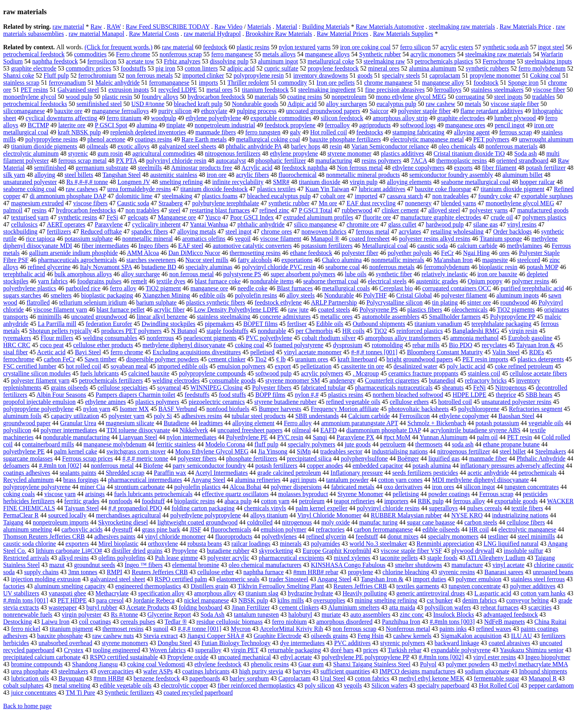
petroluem (393, 444)
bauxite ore (68, 111)
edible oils (212, 295)
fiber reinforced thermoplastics (256, 685)
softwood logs (418, 125)
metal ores (219, 89)
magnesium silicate (130, 423)
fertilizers (59, 231)
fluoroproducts (233, 536)
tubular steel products (259, 416)
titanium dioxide (319, 182)
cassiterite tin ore (362, 366)
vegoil (242, 238)
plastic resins (253, 47)
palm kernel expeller (322, 508)
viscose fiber (549, 89)
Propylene (184, 550)
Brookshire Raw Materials (278, 33)
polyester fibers (197, 458)
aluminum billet (523, 174)
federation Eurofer (109, 323)
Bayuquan (71, 678)
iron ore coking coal (365, 47)
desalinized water (415, 366)
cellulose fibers (525, 522)
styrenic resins (457, 572)
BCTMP (38, 125)
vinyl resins (521, 224)
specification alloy (161, 593)
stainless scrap (21, 82)
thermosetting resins (255, 252)
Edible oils (329, 323)
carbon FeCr (59, 359)
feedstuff (367, 536)
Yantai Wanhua (209, 224)
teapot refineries (354, 501)
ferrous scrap (515, 132)
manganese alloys (327, 54)
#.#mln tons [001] (25, 600)
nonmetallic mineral (147, 238)
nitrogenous (297, 522)
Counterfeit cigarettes (392, 380)
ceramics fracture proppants (423, 373)
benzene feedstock (157, 678)
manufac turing (378, 522)
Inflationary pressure (356, 472)
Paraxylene (109, 224)
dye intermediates (302, 643)
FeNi (479, 387)
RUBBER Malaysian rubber (406, 515)
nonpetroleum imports (61, 522)
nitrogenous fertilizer (463, 451)
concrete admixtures (285, 316)
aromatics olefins (204, 238)
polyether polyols (410, 252)
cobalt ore (332, 196)
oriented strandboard (522, 160)
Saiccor (378, 111)
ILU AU (521, 635)
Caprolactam (294, 678)
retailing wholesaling (457, 231)
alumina (147, 125)
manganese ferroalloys (120, 111)
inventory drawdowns (320, 75)
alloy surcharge (140, 274)
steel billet (513, 451)
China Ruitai (550, 621)
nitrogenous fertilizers (232, 153)
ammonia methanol (474, 338)
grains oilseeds (69, 387)
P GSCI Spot (111, 125)
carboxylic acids (81, 529)
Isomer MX (134, 408)
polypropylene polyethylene (38, 408)
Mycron (241, 628)
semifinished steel (99, 103)
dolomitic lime (133, 196)
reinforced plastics (420, 330)
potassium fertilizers (327, 245)
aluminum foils (22, 416)
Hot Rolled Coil (499, 685)
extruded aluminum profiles (318, 217)
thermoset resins (122, 628)
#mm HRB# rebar (315, 572)
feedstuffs (197, 394)
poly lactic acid (466, 366)
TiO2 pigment (163, 288)
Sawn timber (101, 359)
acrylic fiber (169, 309)
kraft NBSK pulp (79, 132)
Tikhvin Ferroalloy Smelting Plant (280, 586)
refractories (330, 529)
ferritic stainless (176, 444)
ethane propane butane (511, 444)
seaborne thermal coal (330, 281)
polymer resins (530, 281)
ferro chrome (126, 352)
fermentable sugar (496, 678)
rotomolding (387, 345)
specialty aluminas (209, 267)
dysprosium (347, 345)
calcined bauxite (148, 373)
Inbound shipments (543, 671)
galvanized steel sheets (188, 146)
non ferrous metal (191, 274)
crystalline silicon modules (37, 373)
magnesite (495, 260)
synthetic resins (77, 217)
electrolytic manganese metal (427, 139)
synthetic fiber (394, 274)
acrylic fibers (252, 174)
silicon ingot (479, 487)
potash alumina (431, 465)
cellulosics (24, 224)
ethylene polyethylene (213, 118)
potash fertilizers (276, 465)
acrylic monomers (433, 54)
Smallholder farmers (455, 316)
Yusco (213, 217)
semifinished (50, 167)
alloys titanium (269, 515)
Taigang (13, 522)
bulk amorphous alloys (83, 274)
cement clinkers (299, 607)
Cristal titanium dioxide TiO (469, 153)
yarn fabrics (53, 281)
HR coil (479, 529)
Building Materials (325, 26)
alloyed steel (444, 210)
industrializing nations (520, 515)
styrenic (78, 153)
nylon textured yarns (305, 47)
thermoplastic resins (461, 160)
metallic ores (336, 316)
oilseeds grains (329, 635)
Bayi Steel (88, 352)
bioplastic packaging (107, 295)
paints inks (453, 628)
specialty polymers (311, 444)
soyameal (169, 387)
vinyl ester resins (494, 657)
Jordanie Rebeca (153, 600)
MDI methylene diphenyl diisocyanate (480, 479)
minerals (291, 543)
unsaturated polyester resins (516, 401)
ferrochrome (18, 359)
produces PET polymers (131, 330)
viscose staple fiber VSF (411, 550)
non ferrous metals (149, 75)
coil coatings (95, 621)
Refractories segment (535, 408)
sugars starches (22, 295)
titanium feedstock (265, 89)
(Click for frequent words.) (118, 47)
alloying (45, 174)
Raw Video (228, 26)
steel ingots (508, 96)
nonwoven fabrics (323, 231)
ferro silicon (415, 47)
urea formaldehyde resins (139, 189)
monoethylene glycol (29, 96)
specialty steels (401, 75)
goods (365, 75)
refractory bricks (485, 380)
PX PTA (126, 160)
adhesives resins (201, 416)
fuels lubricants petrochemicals (153, 494)
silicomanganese (24, 111)
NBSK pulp (253, 600)
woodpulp (163, 118)
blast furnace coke (218, 281)
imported (366, 196)
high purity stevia (261, 671)
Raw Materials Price (525, 26)
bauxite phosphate (60, 635)
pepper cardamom (551, 685)
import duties (429, 579)
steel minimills (536, 536)
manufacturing (333, 160)
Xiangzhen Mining (166, 295)
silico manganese (315, 224)
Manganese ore (177, 217)
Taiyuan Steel (82, 508)
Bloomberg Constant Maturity (445, 352)
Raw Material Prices (342, 33)
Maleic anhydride (117, 82)
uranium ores (311, 359)
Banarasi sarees (503, 572)
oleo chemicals (457, 146)
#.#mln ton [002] (60, 465)
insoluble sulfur (523, 550)
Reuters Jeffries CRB (360, 586)
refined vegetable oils (353, 401)
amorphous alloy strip (400, 118)
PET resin (519, 437)
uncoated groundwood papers (323, 111)
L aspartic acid (492, 593)
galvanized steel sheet (117, 579)
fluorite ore (377, 217)
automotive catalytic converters (252, 245)
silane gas (485, 224)
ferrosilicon (102, 61)
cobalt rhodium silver (329, 338)
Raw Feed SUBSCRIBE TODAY (168, 26)
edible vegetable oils (126, 685)
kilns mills (290, 600)
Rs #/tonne (124, 614)
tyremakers (17, 338)
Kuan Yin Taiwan (327, 189)
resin (336, 146)
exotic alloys (133, 146)
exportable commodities (280, 118)
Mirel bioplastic (118, 543)
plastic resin (117, 96)
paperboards (204, 678)
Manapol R (543, 678)
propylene (360, 572)
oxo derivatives (403, 487)
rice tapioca (40, 238)
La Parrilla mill (57, 323)
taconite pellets (398, 557)
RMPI (114, 572)
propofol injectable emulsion (39, 401)
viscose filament (280, 238)
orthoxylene (163, 543)
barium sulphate (156, 302)
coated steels (334, 309)
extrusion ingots (128, 89)
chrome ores (276, 231)
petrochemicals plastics (443, 61)
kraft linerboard (357, 359)
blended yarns (458, 203)
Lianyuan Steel (138, 437)
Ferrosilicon (414, 416)
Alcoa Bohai (245, 487)
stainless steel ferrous (538, 579)
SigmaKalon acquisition (471, 635)
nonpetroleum (349, 96)
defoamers (16, 465)
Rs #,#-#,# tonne (87, 182)
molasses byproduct (303, 494)
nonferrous (160, 338)
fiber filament (499, 167)
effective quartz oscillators (235, 494)
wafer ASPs (158, 671)
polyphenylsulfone (364, 458)
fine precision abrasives (395, 89)
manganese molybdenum (115, 444)
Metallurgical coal (385, 245)
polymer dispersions (296, 487)
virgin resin (523, 330)
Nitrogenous (510, 387)
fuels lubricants (99, 373)
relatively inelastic (444, 274)
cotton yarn (275, 501)
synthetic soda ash (506, 47)
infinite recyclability (237, 182)
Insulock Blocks (453, 614)
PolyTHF (375, 295)
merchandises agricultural (128, 515)
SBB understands (317, 416)
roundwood (514, 302)
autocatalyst (231, 160)
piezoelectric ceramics (217, 401)
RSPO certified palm (180, 579)
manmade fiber (488, 458)
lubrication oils (30, 678)
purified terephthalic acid (532, 288)
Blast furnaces (295, 288)
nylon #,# (307, 394)
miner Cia (92, 487)
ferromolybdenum (447, 267)
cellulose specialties (123, 387)
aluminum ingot (278, 61)
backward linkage (456, 643)
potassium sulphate (89, 238)
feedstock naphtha (304, 167)
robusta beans (204, 543)
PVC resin (290, 437)
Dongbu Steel (175, 643)
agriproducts (375, 125)
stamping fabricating (418, 132)
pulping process (256, 111)
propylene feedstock (333, 68)
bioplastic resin (498, 267)
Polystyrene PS (379, 309)
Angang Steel (334, 579)
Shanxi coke (18, 75)
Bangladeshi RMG (475, 330)
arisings (95, 494)
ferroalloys (447, 89)
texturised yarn (30, 217)
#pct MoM (397, 437)
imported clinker (203, 75)
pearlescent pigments (210, 338)
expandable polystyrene (461, 650)
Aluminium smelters (354, 607)
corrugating (470, 96)
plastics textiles (276, 189)
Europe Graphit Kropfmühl (336, 550)
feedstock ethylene (278, 302)
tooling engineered (116, 650)
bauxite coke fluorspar (443, 189)
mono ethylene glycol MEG (411, 96)
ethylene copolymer (464, 416)
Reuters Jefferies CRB (160, 572)
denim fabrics (479, 600)
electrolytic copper (184, 685)
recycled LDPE (177, 89)
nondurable (272, 330)
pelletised (262, 352)
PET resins (34, 89)
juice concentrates (33, 692)
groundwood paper (26, 423)
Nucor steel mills (207, 260)
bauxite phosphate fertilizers (345, 139)
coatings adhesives (26, 472)
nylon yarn (96, 408)
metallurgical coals (346, 288)
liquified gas (444, 458)
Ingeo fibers (153, 245)
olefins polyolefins (122, 557)
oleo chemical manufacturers (264, 565)
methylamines (524, 245)
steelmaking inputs (548, 61)
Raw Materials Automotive (390, 26)
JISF (195, 529)
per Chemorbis (314, 330)
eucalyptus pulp (396, 103)
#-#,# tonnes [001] (374, 352)
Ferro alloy (298, 423)
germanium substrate (102, 167)
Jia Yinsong (273, 451)
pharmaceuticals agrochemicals (77, 260)
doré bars (342, 650)
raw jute (298, 309)
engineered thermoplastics (148, 586)
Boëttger (408, 458)
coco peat (52, 345)
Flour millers (57, 338)
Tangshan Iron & (382, 579)
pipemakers (219, 323)
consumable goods (232, 380)
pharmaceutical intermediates (145, 479)
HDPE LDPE (469, 394)
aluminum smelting (27, 529)
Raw (96, 26)
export (283, 366)
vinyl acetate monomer (313, 352)
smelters (60, 295)
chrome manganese (388, 82)
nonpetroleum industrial (225, 125)
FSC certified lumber (29, 366)
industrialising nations (400, 451)
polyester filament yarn (40, 380)
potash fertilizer (546, 167)
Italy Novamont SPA (106, 267)
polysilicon (17, 430)
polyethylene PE (24, 451)
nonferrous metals (391, 267)
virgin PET (244, 650)
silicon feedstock (342, 118)
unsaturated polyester (30, 182)
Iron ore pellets (336, 82)
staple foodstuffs (228, 330)
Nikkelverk (194, 430)
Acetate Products (147, 607)
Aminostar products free (201, 167)
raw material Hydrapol (212, 33)
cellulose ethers (409, 401)
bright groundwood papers (419, 359)
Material (286, 26)
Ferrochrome (498, 61)
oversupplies (329, 600)
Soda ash (525, 153)
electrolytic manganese (527, 529)
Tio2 (261, 359)
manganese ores (465, 125)
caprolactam (444, 75)
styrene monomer (349, 153)
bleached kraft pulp (198, 103)
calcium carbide (477, 245)
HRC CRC (16, 345)
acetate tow (140, 61)
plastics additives (402, 153)
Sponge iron (523, 82)
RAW (114, 26)
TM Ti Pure (80, 692)
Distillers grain (209, 586)
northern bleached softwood (408, 394)
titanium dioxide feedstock (214, 189)
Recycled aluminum (28, 479)
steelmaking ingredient (327, 89)
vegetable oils (546, 423)
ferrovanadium (67, 82)
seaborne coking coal (29, 189)
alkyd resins (74, 557)
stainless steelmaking (223, 316)
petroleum (312, 501)
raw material (68, 26)
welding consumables (110, 338)
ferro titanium (124, 118)
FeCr (447, 252)
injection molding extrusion (46, 579)
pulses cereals (484, 508)
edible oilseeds (441, 529)
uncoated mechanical (244, 657)
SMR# (281, 182)
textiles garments (417, 586)
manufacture (467, 565)
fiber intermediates (105, 245)
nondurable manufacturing (76, 437)
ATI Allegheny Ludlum (496, 557)
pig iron (165, 68)
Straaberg (171, 203)
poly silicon (319, 685)
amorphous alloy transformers (403, 338)
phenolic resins (270, 664)
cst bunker (440, 600)
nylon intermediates (192, 437)
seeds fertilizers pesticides (425, 472)
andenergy (342, 380)
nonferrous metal (112, 465)
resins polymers (381, 160)
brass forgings (80, 479)
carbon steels (480, 522)
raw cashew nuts (113, 635)
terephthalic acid (24, 274)
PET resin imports (485, 359)
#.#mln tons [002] (441, 657)
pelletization (316, 366)
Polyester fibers (271, 387)
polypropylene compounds (212, 373)
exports (463, 167)
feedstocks (369, 132)
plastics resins (345, 394)
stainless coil (484, 373)
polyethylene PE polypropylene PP (365, 657)
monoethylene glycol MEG (520, 203)
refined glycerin (326, 536)
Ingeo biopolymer (547, 657)
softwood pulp (273, 373)
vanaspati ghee (67, 593)
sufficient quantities (345, 671)
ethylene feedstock (217, 664)
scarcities (540, 607)
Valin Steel (505, 352)
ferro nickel (25, 628)
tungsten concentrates (532, 487)
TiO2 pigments (516, 309)
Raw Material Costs (154, 33)
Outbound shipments (379, 323)
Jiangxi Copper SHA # (215, 635)
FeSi (112, 217)
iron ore (216, 174)
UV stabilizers (21, 593)
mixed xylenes (352, 557)
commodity (292, 82)
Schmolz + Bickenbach (437, 423)
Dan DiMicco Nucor (195, 252)
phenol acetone (106, 139)
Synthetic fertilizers (129, 692)
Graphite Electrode (277, 635)
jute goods (358, 444)
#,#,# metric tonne (145, 458)
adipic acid (241, 68)
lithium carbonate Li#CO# (69, 550)
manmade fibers (215, 132)
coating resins (304, 96)
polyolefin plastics (197, 487)
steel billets (79, 174)
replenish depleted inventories (148, 132)
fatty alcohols (255, 260)
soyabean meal (129, 366)
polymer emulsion (478, 579)
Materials (259, 26)
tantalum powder (347, 479)
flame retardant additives (491, 111)
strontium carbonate (140, 487)
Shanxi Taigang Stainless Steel (371, 664)
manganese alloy (443, 82)
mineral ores (384, 68)
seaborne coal (342, 267)
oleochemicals (469, 309)
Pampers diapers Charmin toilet (135, 394)
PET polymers (491, 139)
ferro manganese (232, 54)
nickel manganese (206, 600)
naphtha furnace (263, 572)
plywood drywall (472, 550)
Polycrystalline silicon (394, 302)
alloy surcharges (346, 103)
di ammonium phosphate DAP (68, 196)
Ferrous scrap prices (87, 458)
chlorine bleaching (405, 572)
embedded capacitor (378, 465)
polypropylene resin (259, 75)
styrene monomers (125, 643)
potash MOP (542, 267)
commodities (90, 54)
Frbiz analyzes (182, 61)
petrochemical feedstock (34, 54)
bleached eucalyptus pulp (279, 196)
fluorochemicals (231, 529)
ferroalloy (337, 125)
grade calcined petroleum (289, 472)
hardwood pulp (445, 224)
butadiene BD (158, 267)
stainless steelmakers (497, 89)
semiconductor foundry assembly (451, 174)
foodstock (486, 82)
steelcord (528, 260)
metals (473, 103)
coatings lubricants (206, 671)
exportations (296, 260)
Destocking (17, 621)
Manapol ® (325, 238)
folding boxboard (201, 607)
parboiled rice (83, 288)
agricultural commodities (163, 153)
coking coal (249, 345)
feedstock (215, 47)
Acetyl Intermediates (221, 472)
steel (174, 210)
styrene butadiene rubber (285, 401)
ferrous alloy (469, 501)
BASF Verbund (177, 408)
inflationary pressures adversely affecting (512, 465)
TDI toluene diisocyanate (138, 430)
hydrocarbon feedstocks (86, 210)
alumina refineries (257, 479)
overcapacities (116, 671)
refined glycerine (49, 267)
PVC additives (352, 643)
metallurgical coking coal (268, 139)
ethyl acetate (296, 657)
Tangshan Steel (121, 174)
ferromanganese (169, 82)
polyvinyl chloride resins (388, 508)
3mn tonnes (82, 572)
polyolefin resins (256, 295)
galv (295, 132)
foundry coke (495, 196)
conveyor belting (527, 600)
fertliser (297, 323)
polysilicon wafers (448, 607)
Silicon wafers (389, 685)
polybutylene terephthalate (225, 203)
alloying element (253, 423)
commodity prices (88, 68)
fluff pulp (266, 444)
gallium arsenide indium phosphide (73, 252)
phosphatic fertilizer (280, 160)
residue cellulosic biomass (230, 621)
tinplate (175, 125)
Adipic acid (302, 103)
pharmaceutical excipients (292, 557)
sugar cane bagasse (431, 522)
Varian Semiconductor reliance (390, 146)
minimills (49, 316)
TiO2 (380, 330)
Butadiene (176, 423)
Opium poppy (485, 281)
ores (504, 252)
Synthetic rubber (380, 54)
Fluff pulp (56, 75)
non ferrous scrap (354, 628)
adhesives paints (114, 536)
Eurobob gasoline (530, 338)
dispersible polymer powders (162, 359)
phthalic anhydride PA (254, 146)
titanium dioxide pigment (512, 189)
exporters (77, 543)
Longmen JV (133, 182)
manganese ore (209, 288)
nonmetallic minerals (397, 260)
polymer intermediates (69, 430)
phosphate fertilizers (251, 458)
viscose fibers (90, 203)
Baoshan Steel (516, 416)
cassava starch (405, 196)
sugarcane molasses (28, 458)
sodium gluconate (487, 671)
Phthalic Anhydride (541, 458)
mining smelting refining (385, 600)
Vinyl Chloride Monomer (329, 515)
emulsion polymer (283, 529)
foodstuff (153, 501)
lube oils (356, 274)
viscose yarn (60, 494)
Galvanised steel (78, 89)
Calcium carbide (369, 416)
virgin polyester (82, 614)
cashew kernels (412, 635)
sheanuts (453, 387)
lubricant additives (382, 189)
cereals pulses (138, 621)
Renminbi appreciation (445, 543)
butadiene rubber (228, 550)
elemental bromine (195, 565)
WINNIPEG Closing (216, 387)
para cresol (110, 600)
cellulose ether (215, 572)
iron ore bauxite (497, 274)
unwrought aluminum (546, 139)
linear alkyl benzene (162, 316)
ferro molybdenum (542, 68)
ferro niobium (289, 621)
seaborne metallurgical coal (475, 182)
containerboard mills (48, 444)
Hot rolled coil (328, 132)
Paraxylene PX (356, 437)
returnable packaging (294, 650)
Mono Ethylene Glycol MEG (212, 451)
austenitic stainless (173, 174)
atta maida (402, 607)
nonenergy (418, 203)
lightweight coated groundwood (198, 522)
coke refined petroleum (524, 366)
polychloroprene (478, 408)
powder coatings (448, 494)
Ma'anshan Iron (453, 260)
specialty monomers (453, 536)
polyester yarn (127, 416)
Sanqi (320, 437)
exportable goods (516, 501)
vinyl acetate (508, 565)
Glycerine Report (169, 614)
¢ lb (281, 359)
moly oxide (335, 522)
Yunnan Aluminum (443, 437)
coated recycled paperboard (198, 692)
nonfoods (120, 501)
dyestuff (122, 529)
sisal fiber (15, 352)
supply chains (41, 572)
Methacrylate (111, 593)
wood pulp (79, 96)
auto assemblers (370, 614)
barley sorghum (249, 678)
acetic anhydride (488, 472)
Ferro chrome (133, 54)
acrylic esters (456, 47)
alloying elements (409, 182)
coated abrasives (509, 643)
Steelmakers (550, 451)
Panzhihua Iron (401, 621)
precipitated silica (309, 458)
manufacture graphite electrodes (441, 217)
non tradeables (450, 196)
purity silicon (175, 111)
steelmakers (73, 671)
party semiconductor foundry (209, 465)
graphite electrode (33, 68)
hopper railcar (537, 182)
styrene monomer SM (292, 380)
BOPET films (260, 323)
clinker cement (400, 210)
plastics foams (219, 196)
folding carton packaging (202, 508)
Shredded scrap (125, 472)
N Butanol (184, 330)
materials (266, 96)
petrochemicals (537, 472)
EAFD (328, 430)
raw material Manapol (96, 33)
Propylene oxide (187, 657)
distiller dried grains (137, 550)
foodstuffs (133, 68)
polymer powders (468, 664)
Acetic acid (51, 352)
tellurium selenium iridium (93, 302)
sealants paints (78, 472)
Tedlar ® (176, 621)
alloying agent (472, 132)
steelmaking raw (384, 61)
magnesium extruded (37, 203)
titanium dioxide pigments (44, 146)
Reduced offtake (101, 231)
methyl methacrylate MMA (533, 664)
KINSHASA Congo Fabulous (348, 565)
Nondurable (339, 295)
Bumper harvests (280, 408)
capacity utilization (75, 416)
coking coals (19, 494)
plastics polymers (157, 401)
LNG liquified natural (511, 543)
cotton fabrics (372, 678)
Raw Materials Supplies (403, 33)
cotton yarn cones (400, 479)
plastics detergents (541, 359)
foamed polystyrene (299, 345)
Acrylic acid (257, 167)
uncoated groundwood (99, 316)
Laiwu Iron (55, 621)
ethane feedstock (311, 252)
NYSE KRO (467, 515)
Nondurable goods (255, 103)
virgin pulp (363, 182)
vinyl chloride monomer (175, 536)
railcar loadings (250, 543)
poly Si (163, 416)
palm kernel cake (75, 451)
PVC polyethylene (269, 338)
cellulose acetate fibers (538, 373)
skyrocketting (276, 550)
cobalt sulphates (23, 685)
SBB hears (538, 394)
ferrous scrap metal (82, 160)
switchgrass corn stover (136, 451)
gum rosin (110, 153)
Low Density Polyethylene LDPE (236, 309)
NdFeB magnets (504, 621)
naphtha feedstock (55, 61)
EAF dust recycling (371, 203)
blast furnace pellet (120, 309)
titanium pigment (71, 628)
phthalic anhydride (261, 224)
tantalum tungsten (256, 614)
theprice (506, 394)
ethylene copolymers (418, 167)
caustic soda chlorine (29, 543)
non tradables (143, 210)
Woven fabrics (167, 650)
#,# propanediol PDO (135, 508)
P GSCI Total (315, 210)
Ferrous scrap (496, 494)
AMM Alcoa (143, 252)
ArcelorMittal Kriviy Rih (291, 628)
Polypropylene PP (512, 316)
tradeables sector (341, 451)
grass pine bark (161, 529)
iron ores (443, 487)
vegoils (353, 685)
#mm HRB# (108, 678)
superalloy (208, 650)
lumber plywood (515, 118)
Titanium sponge (501, 238)
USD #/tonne (147, 103)
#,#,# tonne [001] (199, 628)
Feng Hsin (371, 635)
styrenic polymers (402, 643)
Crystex (73, 650)
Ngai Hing (476, 252)
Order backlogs (512, 231)
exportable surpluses (547, 196)
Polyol (428, 664)
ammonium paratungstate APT (359, 423)
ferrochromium (97, 75)
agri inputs (303, 479)
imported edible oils (182, 366)
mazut (57, 565)
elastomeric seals (238, 579)
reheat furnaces (500, 607)
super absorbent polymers (303, 274)
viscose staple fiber (515, 103)
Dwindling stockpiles (168, 323)
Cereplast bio (396, 288)
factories (14, 586)
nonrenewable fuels (27, 614)
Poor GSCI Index (252, 217)
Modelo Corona (225, 444)
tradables (543, 96)
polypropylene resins (51, 139)
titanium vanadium (438, 323)
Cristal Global (414, 295)
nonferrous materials (512, 146)
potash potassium (497, 423)
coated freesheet (369, 238)
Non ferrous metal (359, 167)
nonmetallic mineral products (363, 174)
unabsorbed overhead (65, 643)
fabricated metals (353, 487)
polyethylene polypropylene (205, 515)
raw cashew (440, 103)
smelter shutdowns (418, 565)
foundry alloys (160, 96)
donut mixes (403, 536)
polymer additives (532, 586)
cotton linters (201, 68)
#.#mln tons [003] (452, 621)
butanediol (442, 380)
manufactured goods (542, 210)
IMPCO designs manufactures (418, 671)
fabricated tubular (323, 387)
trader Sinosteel (288, 579)
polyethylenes (279, 536)
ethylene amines (105, 401)
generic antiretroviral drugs (430, 593)
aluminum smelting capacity (70, 586)
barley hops (305, 146)
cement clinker (227, 359)
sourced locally (67, 515)
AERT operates (66, 224)
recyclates (494, 345)
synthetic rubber (289, 203)
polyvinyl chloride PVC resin (279, 267)
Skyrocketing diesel (123, 522)
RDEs (536, 352)
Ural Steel (332, 678)
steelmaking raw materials (462, 26)
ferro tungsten (262, 132)
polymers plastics (544, 217)
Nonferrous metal (408, 628)
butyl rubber (101, 607)
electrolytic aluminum (31, 153)
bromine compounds (37, 664)
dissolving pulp (229, 61)
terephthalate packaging (501, 323)
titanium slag (262, 593)
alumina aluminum (432, 68)
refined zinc (274, 210)
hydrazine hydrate (310, 593)
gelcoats (138, 217)
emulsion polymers (241, 366)
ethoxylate (214, 111)
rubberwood (357, 210)
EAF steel (190, 245)
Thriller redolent (248, 82)
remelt (139, 281)
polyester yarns (488, 210)
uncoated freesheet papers (249, 430)
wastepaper (62, 607)
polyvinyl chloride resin (176, 160)
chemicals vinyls (265, 508)
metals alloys (278, 54)
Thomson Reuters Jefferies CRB (44, 536)
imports (208, 82)
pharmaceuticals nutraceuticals (393, 387)
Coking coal (545, 75)
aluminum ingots (517, 295)
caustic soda (432, 245)
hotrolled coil (455, 401)
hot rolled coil (83, 366)
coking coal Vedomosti (156, 664)
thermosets (428, 444)
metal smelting (72, 685)
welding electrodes (176, 380)
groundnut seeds (94, 565)
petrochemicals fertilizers (111, 380)
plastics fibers (424, 309)
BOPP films (270, 394)
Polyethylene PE (247, 437)
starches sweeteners (151, 260)
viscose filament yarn (60, 309)
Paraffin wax (170, 472)
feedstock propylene (290, 125)
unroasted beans (553, 572)
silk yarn (14, 174)
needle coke (252, 288)
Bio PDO (460, 345)
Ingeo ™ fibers (143, 565)
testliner (498, 536)
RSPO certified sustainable (124, 657)
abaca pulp (238, 501)
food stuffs (232, 394)
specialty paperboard (443, 685)
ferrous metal (373, 231)
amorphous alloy (215, 593)
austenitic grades (437, 281)
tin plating (445, 302)
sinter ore (479, 302)
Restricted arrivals (26, 557)
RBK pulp (430, 501)
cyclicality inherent (156, 224)
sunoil (160, 628)
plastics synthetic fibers (215, 302)
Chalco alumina (342, 260)
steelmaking (177, 196)
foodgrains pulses (99, 281)
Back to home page (27, 706)
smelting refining (181, 182)
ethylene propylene (294, 153)
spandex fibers (149, 231)
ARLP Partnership (334, 302)
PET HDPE (72, 600)
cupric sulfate (281, 68)
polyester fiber (359, 252)
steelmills (150, 167)
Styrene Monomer (360, 494)
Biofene (153, 465)
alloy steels (300, 295)
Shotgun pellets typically (60, 330)
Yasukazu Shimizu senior (532, 650)
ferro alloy (123, 288)
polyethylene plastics (29, 288)
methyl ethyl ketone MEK (431, 678)
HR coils (353, 330)
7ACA (419, 160)
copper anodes (325, 465)
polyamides (325, 543)
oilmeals (97, 146)
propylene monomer (494, 75)
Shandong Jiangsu (95, 664)
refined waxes (493, 628)
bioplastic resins (194, 501)
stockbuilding (20, 231)
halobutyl (300, 614)
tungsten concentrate (475, 586)
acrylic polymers (322, 373)
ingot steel (551, 47)
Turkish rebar (404, 650)
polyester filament (464, 295)
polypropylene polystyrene (37, 487)
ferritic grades (81, 501)
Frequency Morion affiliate (345, 408)
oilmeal (301, 430)
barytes (302, 671)
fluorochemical (297, 174)
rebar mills (426, 345)
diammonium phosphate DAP (383, 430)
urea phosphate (30, 671)
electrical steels (387, 281)
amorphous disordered (344, 621)
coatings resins (153, 139)
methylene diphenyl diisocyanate (184, 345)
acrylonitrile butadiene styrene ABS (475, 430)
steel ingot (238, 231)
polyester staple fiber (424, 111)
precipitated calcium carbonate (41, 657)
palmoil (12, 210)
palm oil (487, 437)
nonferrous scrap (181, 54)
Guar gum (310, 664)
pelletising (406, 494)
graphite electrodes (461, 118)
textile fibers (527, 508)
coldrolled (260, 522)
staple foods (442, 557)
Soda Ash (212, 614)
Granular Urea (78, 423)
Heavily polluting (365, 593)
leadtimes (211, 423)
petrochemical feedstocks (35, 103)
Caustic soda (133, 203)
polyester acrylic (228, 557)
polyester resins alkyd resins (434, 238)
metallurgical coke (331, 61)
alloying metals (196, 231)
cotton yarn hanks (543, 593)
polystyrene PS (242, 274)
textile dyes (170, 281)
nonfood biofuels (227, 408)
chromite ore (362, 224)
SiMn (304, 451)
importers (396, 501)
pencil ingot (510, 125)
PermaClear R (21, 515)
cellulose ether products (103, 345)
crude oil (502, 217)
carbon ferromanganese (383, 529)
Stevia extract (160, 635)
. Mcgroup (366, 373)
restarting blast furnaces (220, 210)
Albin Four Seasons (61, 394)
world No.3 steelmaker (378, 543)
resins (39, 210)
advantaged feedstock (511, 614)
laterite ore (71, 125)
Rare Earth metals (204, 139)
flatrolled (38, 302)
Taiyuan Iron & (535, 345)
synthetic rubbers (487, 68)
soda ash (463, 444)
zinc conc (412, 614)
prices (370, 650)
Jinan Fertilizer (250, 607)
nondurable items (272, 281)
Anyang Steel (208, 479)
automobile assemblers (390, 316)
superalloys (443, 508)
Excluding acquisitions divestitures (196, 352)
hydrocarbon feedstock (216, 96)
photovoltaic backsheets (418, 408)
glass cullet (402, 224)
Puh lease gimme (176, 557)
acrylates (410, 231)
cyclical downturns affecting (61, 118)
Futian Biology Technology (235, 643)
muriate (331, 614)
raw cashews (82, 189)
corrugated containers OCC (456, 288)
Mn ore (328, 203)
